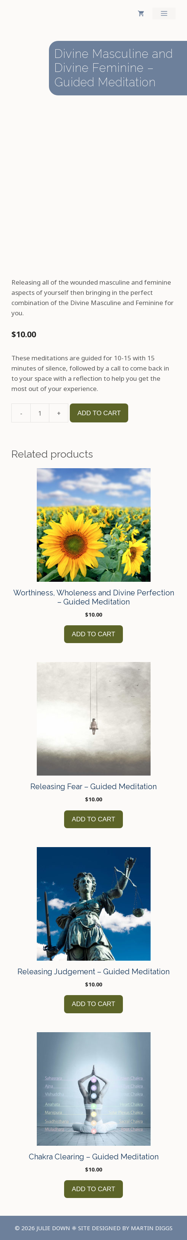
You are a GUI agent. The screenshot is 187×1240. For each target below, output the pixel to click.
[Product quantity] (39, 412)
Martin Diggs (152, 1228)
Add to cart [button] (93, 634)
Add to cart (99, 413)
